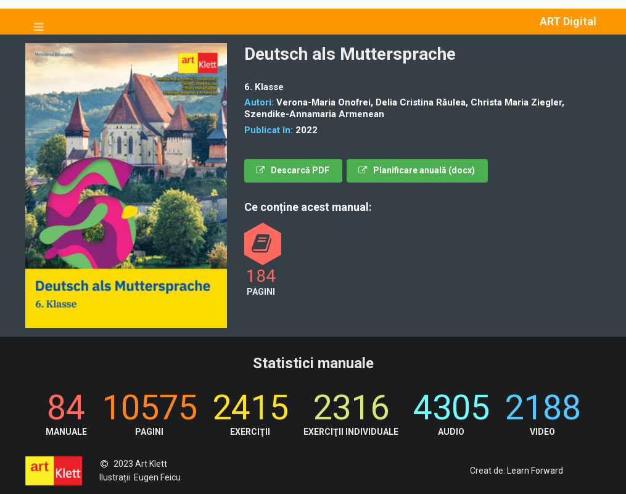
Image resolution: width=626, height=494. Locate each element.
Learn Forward (535, 470)
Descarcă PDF (292, 170)
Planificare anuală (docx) (417, 170)
